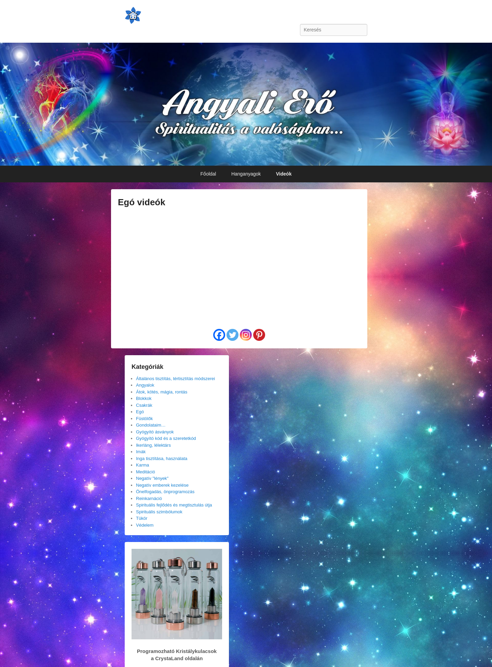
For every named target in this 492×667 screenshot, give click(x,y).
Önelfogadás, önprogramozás (165, 491)
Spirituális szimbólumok (159, 511)
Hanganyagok (246, 174)
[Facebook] (219, 335)
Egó (140, 411)
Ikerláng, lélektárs (153, 445)
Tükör (141, 518)
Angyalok (145, 385)
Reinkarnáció (149, 498)
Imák (141, 451)
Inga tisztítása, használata (161, 458)
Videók (284, 174)
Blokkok (144, 398)
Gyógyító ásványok (155, 431)
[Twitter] (232, 335)
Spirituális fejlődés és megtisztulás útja (174, 505)
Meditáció (145, 471)
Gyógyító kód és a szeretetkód (166, 438)
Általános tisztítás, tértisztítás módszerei (175, 378)
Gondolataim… (151, 425)
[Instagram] (246, 335)
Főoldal (208, 174)
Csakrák (144, 405)
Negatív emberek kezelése (162, 485)
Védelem (144, 525)
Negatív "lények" (152, 478)
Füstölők (144, 418)
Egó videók (141, 202)
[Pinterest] (259, 335)
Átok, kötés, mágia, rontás (161, 391)
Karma (142, 465)
